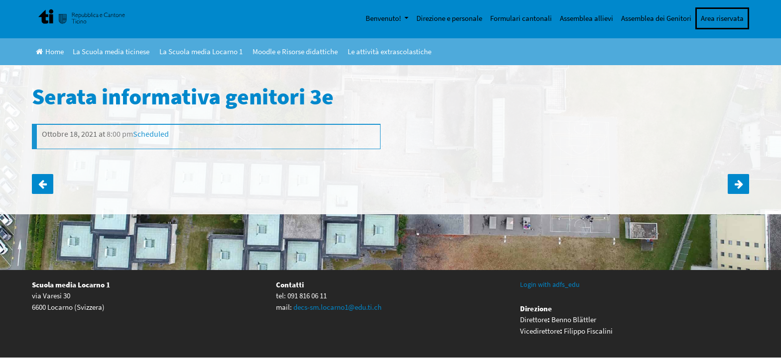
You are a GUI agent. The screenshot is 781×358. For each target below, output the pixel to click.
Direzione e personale (449, 18)
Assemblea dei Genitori (656, 18)
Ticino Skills (42, 184)
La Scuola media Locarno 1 (201, 51)
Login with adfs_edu (550, 284)
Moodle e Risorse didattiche (295, 51)
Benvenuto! (384, 18)
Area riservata (722, 18)
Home (50, 51)
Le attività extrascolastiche (389, 51)
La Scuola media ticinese (111, 51)
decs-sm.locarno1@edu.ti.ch (337, 307)
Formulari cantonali (521, 18)
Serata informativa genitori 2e (738, 184)
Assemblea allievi (586, 18)
